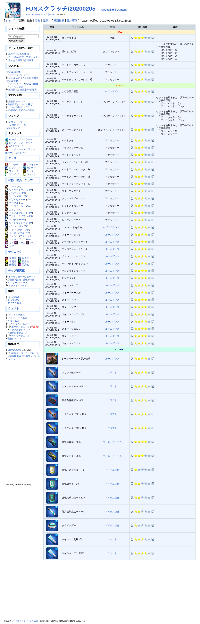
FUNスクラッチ (46, 14)
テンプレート (32, 353)
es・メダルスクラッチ (21, 142)
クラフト (112, 372)
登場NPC (12, 110)
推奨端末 (29, 60)
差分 (37, 20)
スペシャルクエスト (18, 323)
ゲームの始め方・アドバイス (22, 57)
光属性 (10, 264)
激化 (25, 279)
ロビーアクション (112, 227)
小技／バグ (23, 107)
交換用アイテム (17, 125)
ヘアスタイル (112, 91)
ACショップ (13, 128)
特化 (31, 279)
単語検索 (59, 20)
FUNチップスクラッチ (21, 139)
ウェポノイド (31, 276)
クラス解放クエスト (19, 329)
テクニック (23, 229)
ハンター (11, 164)
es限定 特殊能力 (28, 89)
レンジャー (13, 167)
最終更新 (72, 20)
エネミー (12, 282)
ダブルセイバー (15, 199)
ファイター (30, 164)
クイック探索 (16, 86)
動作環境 (24, 54)
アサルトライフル (16, 216)
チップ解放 (13, 300)
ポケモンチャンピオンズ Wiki (25, 621)
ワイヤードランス (16, 189)
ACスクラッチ (16, 146)
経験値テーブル (16, 101)
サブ (9, 246)
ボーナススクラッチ (15, 152)
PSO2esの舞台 (26, 110)
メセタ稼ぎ (27, 104)
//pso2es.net (31, 14)
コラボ (23, 285)
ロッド (10, 229)
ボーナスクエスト (20, 326)
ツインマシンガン (16, 223)
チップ (29, 180)
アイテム (23, 282)
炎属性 (10, 258)
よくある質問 (15, 60)
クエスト (13, 308)
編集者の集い (15, 350)
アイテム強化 (14, 303)
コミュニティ (15, 77)
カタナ (10, 209)
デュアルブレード (16, 213)
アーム (19, 242)
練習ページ (17, 353)
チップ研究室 (16, 270)
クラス (12, 158)
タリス (10, 233)
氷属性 (23, 258)
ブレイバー (13, 174)
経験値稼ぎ (13, 104)
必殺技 (10, 279)
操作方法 (13, 54)
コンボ (11, 107)
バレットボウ (14, 226)
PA (19, 186)
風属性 (23, 261)
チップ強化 (14, 297)
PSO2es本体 (14, 72)
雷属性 (10, 261)
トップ (9, 20)
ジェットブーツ (15, 239)
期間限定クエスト (18, 332)
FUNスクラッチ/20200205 (60, 8)
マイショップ (16, 83)
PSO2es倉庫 (31, 83)
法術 (18, 279)
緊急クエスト (14, 338)
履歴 (45, 20)
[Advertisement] (22, 421)
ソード (10, 186)
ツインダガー (14, 196)
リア (9, 242)
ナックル (11, 203)
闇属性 (23, 264)
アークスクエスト (17, 315)
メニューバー (15, 359)
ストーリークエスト (18, 318)
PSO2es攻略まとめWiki (113, 9)
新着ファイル (30, 356)
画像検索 (14, 356)
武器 (11, 180)
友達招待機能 (31, 77)
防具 (19, 180)
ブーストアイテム (112, 442)
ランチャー (13, 219)
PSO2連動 (12, 81)
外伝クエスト (14, 320)
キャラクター (15, 276)
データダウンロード (19, 74)
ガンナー (29, 167)
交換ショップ (15, 122)
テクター (29, 171)
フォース (11, 171)
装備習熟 (13, 89)
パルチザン (13, 193)
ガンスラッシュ (15, 206)
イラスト (13, 285)
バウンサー (30, 174)
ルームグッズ (112, 234)
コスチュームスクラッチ (22, 149)
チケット (112, 539)
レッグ (31, 242)
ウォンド (11, 236)
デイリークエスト (20, 335)
